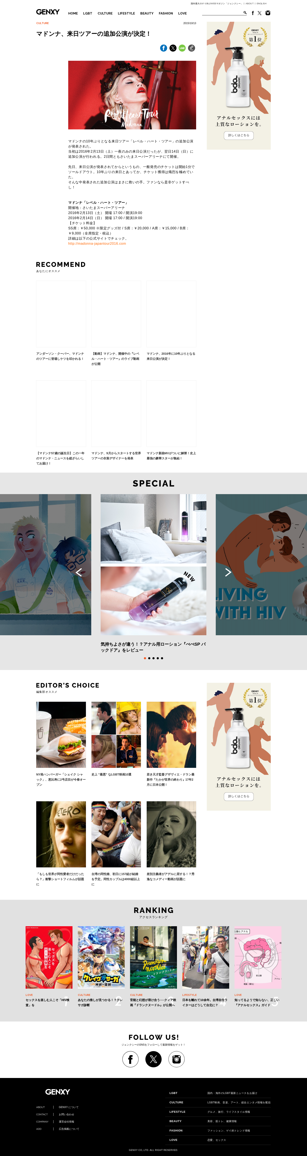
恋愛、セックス (197, 1140)
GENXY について (57, 1107)
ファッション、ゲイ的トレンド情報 (209, 1130)
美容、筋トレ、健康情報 (203, 1121)
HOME (73, 13)
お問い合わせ (55, 1114)
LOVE (182, 13)
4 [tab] (158, 658)
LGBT (87, 13)
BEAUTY (147, 13)
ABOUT (250, 3)
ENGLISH (262, 3)
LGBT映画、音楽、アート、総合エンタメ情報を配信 (220, 1102)
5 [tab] (162, 658)
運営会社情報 (55, 1121)
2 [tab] (149, 658)
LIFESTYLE (126, 13)
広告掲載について (57, 1128)
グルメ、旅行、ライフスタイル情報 (209, 1111)
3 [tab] (153, 658)
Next (228, 572)
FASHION (166, 13)
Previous (78, 572)
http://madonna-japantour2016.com (97, 243)
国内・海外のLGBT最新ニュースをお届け (213, 1093)
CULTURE (105, 13)
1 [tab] (145, 658)
